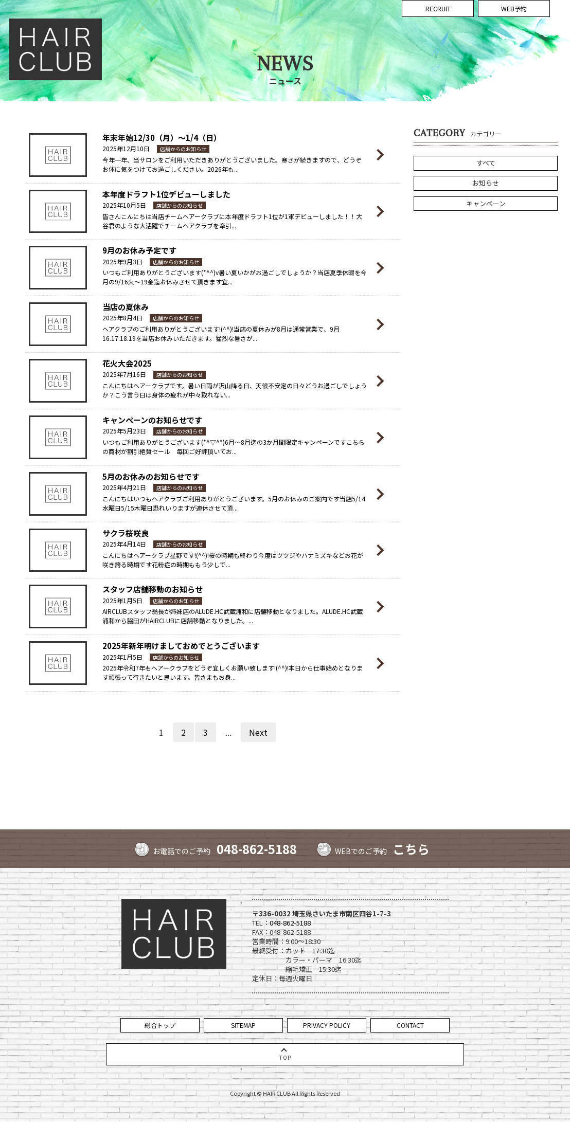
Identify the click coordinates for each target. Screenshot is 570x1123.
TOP (226, 25)
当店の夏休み (125, 306)
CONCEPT (252, 25)
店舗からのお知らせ (183, 149)
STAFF (360, 25)
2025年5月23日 (124, 430)
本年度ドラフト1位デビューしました (166, 194)
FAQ (483, 25)
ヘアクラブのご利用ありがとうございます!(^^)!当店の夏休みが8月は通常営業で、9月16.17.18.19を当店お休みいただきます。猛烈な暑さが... (221, 333)
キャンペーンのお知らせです (152, 419)
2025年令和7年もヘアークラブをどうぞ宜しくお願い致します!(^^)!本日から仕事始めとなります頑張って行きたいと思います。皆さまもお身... (232, 672)
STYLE (384, 25)
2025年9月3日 (122, 261)
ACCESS (506, 25)
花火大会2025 (127, 363)
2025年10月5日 (124, 205)
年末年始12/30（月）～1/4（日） (161, 137)
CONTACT (410, 1025)
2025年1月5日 (122, 600)
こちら (412, 849)
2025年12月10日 (126, 148)
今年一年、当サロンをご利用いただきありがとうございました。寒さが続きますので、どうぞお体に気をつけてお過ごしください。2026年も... (232, 164)
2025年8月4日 (122, 317)
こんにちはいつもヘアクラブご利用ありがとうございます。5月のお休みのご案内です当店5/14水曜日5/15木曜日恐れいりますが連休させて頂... (233, 503)
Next (258, 732)
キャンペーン (486, 205)
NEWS (280, 25)
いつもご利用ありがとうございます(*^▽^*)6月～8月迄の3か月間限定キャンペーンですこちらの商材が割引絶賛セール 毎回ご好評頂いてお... (233, 447)
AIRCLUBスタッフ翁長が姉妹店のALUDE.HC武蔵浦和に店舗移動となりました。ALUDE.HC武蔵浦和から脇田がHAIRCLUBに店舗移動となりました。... (232, 616)
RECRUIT (438, 50)
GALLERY (412, 25)
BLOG (439, 25)
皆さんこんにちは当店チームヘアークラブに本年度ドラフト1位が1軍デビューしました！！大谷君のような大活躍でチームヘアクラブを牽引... (232, 221)
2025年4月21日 (124, 487)
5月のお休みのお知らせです (151, 476)
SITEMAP (243, 1025)
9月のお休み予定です (139, 250)
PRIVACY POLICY (326, 1025)
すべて (485, 163)
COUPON (332, 25)
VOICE (462, 25)
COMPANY (538, 25)
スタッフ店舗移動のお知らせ (152, 589)
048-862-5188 (256, 849)
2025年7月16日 (124, 374)
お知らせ (485, 184)
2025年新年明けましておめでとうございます (181, 645)
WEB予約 (514, 50)
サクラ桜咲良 (125, 533)
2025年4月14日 (124, 543)
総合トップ (160, 1025)
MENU (304, 25)
